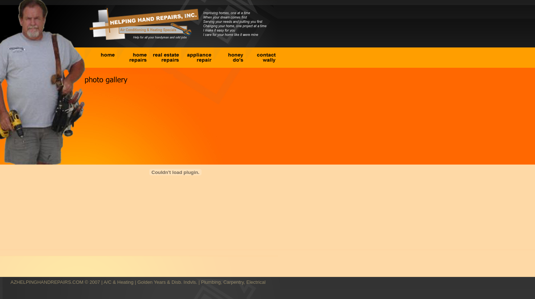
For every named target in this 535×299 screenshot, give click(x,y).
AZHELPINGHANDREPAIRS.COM (47, 282)
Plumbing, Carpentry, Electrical (233, 282)
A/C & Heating (118, 282)
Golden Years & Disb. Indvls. (167, 282)
